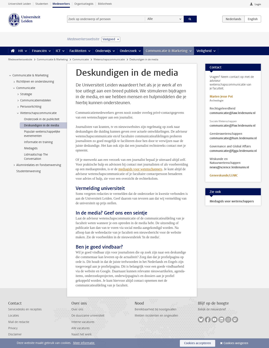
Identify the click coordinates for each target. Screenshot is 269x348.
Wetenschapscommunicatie (109, 59)
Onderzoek (128, 51)
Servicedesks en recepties (25, 309)
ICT (58, 51)
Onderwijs (103, 51)
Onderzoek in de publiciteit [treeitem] (41, 119)
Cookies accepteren (197, 343)
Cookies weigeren (236, 343)
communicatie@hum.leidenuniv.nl (233, 138)
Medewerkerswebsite (20, 59)
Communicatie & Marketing (167, 51)
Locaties (13, 316)
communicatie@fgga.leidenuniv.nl (233, 151)
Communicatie (80, 59)
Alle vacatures (80, 328)
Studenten (41, 4)
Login (258, 4)
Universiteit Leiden (19, 4)
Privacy (13, 328)
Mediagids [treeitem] (31, 148)
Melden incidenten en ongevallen (156, 316)
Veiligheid (204, 51)
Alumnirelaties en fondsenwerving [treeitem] (36, 165)
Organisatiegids (83, 4)
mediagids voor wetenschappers (140, 169)
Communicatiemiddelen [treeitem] (33, 100)
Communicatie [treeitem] (23, 88)
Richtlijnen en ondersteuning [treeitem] (33, 82)
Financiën (39, 51)
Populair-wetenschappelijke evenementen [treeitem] (42, 134)
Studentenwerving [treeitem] (28, 171)
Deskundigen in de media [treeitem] (41, 125)
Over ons (77, 309)
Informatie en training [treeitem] (38, 142)
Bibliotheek (105, 4)
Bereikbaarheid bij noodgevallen (155, 309)
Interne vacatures (82, 322)
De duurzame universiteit (87, 316)
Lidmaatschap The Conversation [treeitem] (36, 157)
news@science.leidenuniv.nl (229, 167)
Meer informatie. (84, 343)
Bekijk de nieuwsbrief (212, 309)
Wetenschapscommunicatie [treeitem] (36, 113)
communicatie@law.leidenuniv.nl (232, 113)
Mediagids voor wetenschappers (232, 201)
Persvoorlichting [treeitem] (28, 107)
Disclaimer (15, 334)
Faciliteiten (77, 51)
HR (20, 51)
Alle (150, 19)
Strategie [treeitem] (24, 94)
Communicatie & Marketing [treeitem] (28, 75)
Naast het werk (81, 334)
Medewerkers (61, 4)
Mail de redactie (18, 322)
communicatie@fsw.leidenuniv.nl (232, 126)
